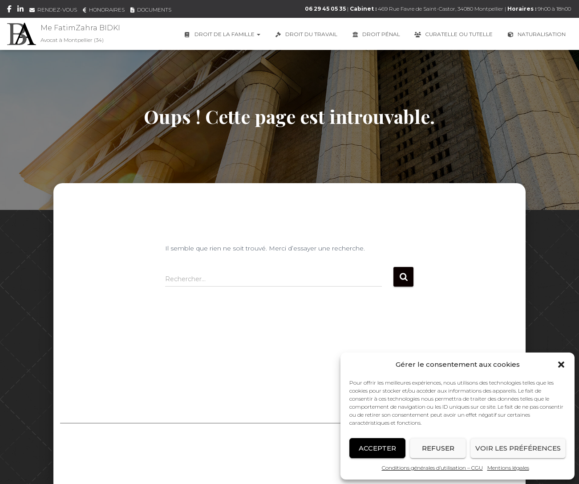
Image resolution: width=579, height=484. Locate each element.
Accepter (377, 448)
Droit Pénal (375, 34)
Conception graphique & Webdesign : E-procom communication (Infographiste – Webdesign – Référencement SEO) (289, 465)
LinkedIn (20, 10)
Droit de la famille (221, 34)
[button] (561, 364)
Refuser (438, 448)
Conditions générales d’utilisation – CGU (432, 467)
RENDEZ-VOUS (53, 9)
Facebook (9, 10)
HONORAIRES (104, 9)
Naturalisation (536, 34)
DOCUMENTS (150, 9)
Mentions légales (508, 467)
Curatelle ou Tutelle (453, 34)
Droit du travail (305, 34)
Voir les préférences (518, 448)
